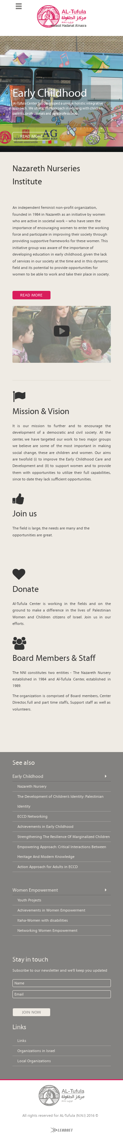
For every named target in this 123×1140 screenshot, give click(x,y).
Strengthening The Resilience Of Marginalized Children (63, 836)
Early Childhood (27, 776)
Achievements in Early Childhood (45, 826)
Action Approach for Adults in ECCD (47, 866)
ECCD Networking (32, 816)
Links (21, 1040)
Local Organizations (34, 1061)
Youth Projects (29, 900)
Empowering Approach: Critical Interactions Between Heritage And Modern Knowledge (61, 852)
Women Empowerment (35, 890)
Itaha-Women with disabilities (42, 920)
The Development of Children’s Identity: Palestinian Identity (60, 801)
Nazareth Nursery (32, 786)
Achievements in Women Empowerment (51, 910)
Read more (31, 295)
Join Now (31, 1012)
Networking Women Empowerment (47, 930)
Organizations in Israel (36, 1050)
